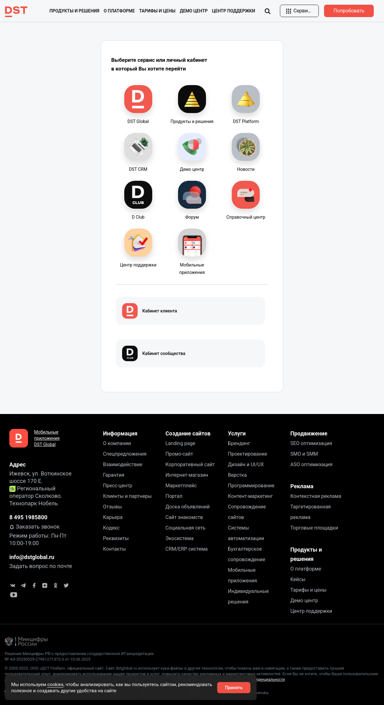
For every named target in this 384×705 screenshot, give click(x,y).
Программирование (251, 486)
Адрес (17, 464)
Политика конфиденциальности (257, 679)
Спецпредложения (125, 454)
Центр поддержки (233, 10)
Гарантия (114, 475)
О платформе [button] (119, 10)
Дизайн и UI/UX (246, 464)
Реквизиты (116, 538)
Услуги (237, 433)
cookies (55, 684)
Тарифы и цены (157, 10)
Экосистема (180, 538)
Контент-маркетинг (250, 496)
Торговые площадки (314, 528)
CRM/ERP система (187, 549)
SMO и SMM (304, 454)
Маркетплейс (181, 486)
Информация (120, 433)
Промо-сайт (179, 454)
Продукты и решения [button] (74, 10)
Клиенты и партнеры (127, 496)
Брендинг (239, 443)
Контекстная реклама (315, 496)
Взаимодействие (123, 464)
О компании (117, 443)
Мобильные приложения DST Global (47, 438)
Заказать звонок (34, 526)
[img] (267, 11)
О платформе (305, 569)
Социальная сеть (186, 528)
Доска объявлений (188, 507)
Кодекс (111, 528)
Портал (174, 496)
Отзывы (112, 507)
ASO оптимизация (311, 464)
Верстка (237, 475)
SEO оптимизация (311, 443)
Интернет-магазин (187, 475)
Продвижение (308, 433)
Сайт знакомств (184, 517)
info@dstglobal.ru (31, 557)
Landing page (180, 443)
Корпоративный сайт (190, 464)
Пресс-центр (117, 486)
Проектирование (247, 454)
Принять (233, 687)
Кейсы (298, 579)
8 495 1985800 (28, 517)
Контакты (114, 549)
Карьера (113, 517)
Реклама (301, 486)
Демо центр (194, 10)
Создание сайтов (188, 433)
